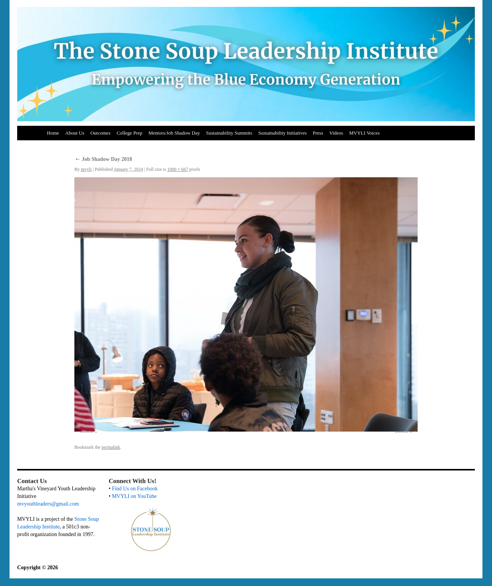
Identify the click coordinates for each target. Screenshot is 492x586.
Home (53, 133)
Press (318, 133)
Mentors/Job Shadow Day (174, 133)
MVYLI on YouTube (134, 496)
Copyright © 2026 (37, 567)
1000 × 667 (177, 169)
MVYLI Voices (364, 133)
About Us (74, 133)
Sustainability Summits (229, 133)
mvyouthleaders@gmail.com (48, 504)
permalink (110, 447)
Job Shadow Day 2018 (103, 159)
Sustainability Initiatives (282, 133)
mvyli (86, 169)
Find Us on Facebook (135, 488)
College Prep (130, 133)
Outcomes (100, 133)
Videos (336, 133)
